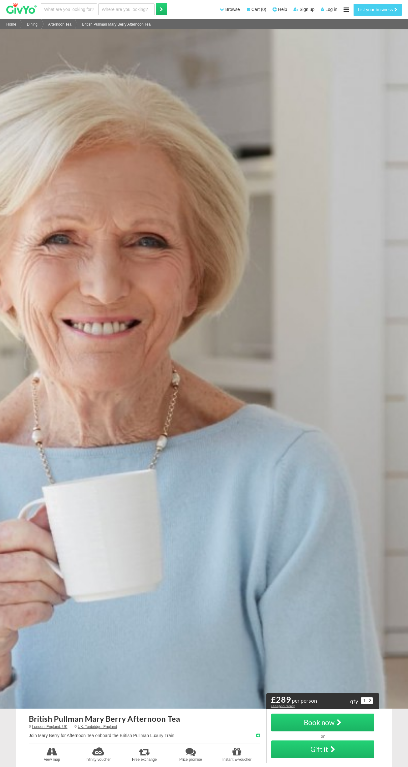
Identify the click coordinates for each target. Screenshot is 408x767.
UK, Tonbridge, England (97, 727)
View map (52, 754)
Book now (323, 722)
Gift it (322, 749)
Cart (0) (256, 9)
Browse (230, 9)
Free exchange (144, 754)
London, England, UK (49, 727)
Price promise (190, 754)
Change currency (283, 706)
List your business (377, 9)
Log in (329, 9)
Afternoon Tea (60, 24)
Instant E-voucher (237, 754)
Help (280, 9)
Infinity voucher (98, 754)
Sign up (303, 9)
